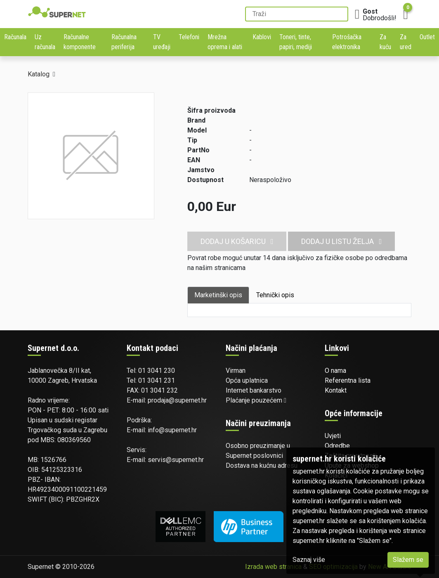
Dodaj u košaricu (237, 241)
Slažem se (408, 560)
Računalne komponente (80, 42)
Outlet (427, 37)
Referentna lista (348, 380)
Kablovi (262, 37)
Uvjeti (333, 436)
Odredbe (337, 446)
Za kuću (385, 42)
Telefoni (189, 37)
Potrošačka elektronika (346, 42)
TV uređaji (161, 42)
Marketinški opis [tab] (218, 295)
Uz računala (45, 42)
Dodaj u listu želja (341, 241)
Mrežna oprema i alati (225, 42)
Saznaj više (309, 560)
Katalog (39, 74)
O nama (335, 370)
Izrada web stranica (273, 567)
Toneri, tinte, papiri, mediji (295, 42)
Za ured (405, 42)
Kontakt (336, 390)
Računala (15, 37)
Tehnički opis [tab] (275, 295)
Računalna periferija (124, 42)
